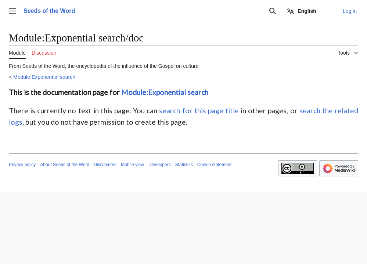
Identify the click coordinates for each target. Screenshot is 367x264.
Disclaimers (105, 164)
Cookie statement (214, 164)
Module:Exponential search (44, 77)
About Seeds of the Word (64, 164)
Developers (159, 164)
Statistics (184, 164)
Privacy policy (22, 164)
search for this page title (199, 110)
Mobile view (132, 164)
